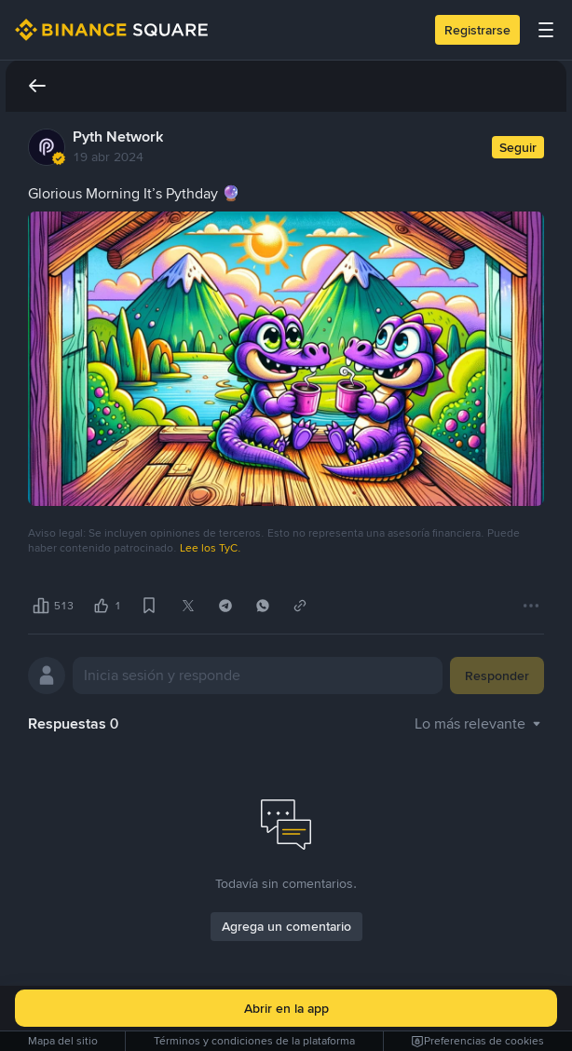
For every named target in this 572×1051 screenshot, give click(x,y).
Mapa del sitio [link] (63, 1040)
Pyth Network (118, 136)
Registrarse (477, 29)
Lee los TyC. (210, 547)
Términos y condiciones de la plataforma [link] (254, 1040)
